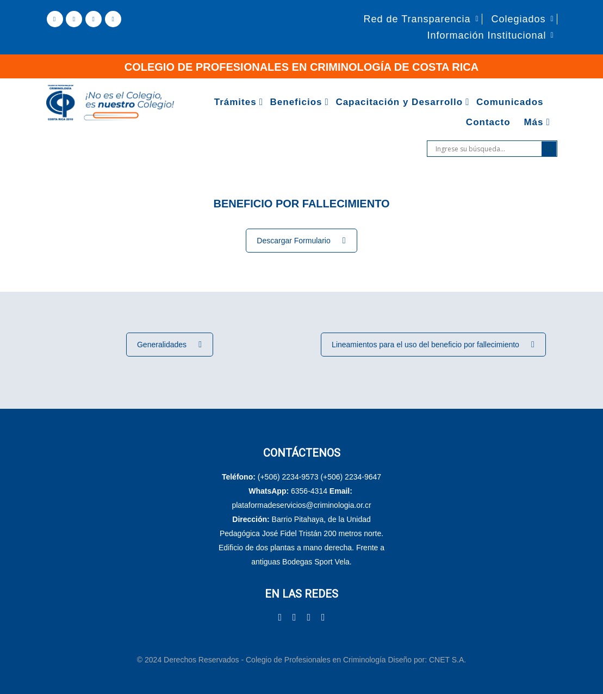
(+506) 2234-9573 (288, 476)
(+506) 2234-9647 (350, 476)
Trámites (235, 102)
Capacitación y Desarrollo (399, 102)
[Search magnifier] (549, 148)
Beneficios (296, 102)
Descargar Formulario (301, 240)
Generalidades (169, 344)
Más (533, 122)
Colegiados (518, 19)
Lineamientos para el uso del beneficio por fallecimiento (433, 344)
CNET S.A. (447, 659)
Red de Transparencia (416, 19)
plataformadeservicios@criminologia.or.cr (301, 505)
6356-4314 (309, 491)
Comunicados (509, 102)
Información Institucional (486, 35)
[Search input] (487, 148)
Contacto (488, 122)
